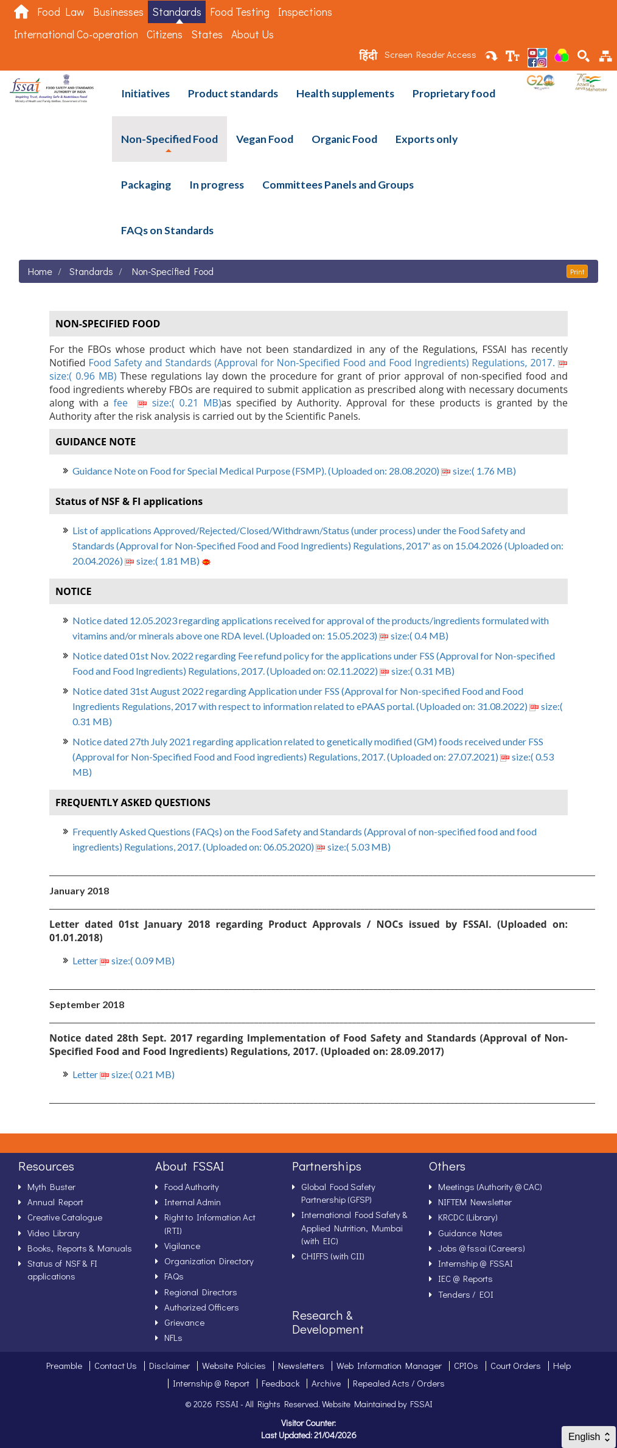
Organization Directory (209, 1261)
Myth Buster (51, 1186)
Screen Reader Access (430, 54)
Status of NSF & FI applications (62, 1269)
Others (447, 1165)
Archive (326, 1383)
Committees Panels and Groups (338, 184)
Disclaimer (169, 1365)
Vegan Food (264, 139)
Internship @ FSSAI (475, 1263)
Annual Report (55, 1202)
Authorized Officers (201, 1307)
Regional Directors (200, 1292)
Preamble (64, 1365)
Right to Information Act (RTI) (210, 1223)
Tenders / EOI (465, 1294)
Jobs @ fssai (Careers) (481, 1248)
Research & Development (328, 1321)
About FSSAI (189, 1165)
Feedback (280, 1383)
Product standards (233, 93)
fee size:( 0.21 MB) (165, 402)
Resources (46, 1165)
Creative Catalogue (64, 1217)
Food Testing (240, 12)
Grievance (184, 1322)
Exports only (427, 139)
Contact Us (115, 1365)
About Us (252, 34)
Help (562, 1365)
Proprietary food (454, 93)
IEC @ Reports (465, 1278)
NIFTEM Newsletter (475, 1202)
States (207, 34)
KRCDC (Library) (468, 1217)
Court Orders (515, 1365)
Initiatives (145, 93)
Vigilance (182, 1245)
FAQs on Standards (167, 230)
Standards (176, 12)
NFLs (173, 1337)
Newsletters (301, 1365)
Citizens (165, 34)
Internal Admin (192, 1202)
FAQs (174, 1276)
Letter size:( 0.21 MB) (123, 1074)
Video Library (53, 1233)
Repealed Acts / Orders (399, 1383)
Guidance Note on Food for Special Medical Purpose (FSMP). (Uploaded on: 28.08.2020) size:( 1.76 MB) (294, 470)
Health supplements (345, 93)
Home (40, 271)
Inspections (305, 12)
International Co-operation (76, 34)
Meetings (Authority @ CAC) (490, 1186)
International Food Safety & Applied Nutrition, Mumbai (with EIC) (354, 1227)
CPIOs (466, 1365)
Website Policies (234, 1365)
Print (577, 271)
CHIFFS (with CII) (332, 1256)
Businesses (118, 12)
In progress (216, 184)
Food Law (61, 12)
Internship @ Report (211, 1383)
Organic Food (344, 139)
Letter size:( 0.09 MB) (123, 960)
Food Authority (191, 1186)
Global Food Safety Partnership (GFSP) (338, 1192)
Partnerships (326, 1165)
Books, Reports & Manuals (79, 1248)
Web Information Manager (389, 1365)
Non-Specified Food (169, 139)
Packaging (146, 184)
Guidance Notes (470, 1233)
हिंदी (368, 55)
